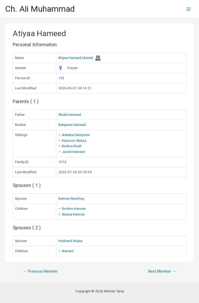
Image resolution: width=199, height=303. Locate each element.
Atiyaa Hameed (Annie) (75, 58)
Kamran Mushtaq (71, 198)
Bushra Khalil (69, 146)
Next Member (162, 271)
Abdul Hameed (69, 114)
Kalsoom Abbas (72, 140)
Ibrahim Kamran (72, 208)
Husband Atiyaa (70, 241)
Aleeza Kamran (71, 214)
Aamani (65, 251)
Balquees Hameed (72, 125)
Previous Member (40, 271)
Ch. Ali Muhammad (40, 9)
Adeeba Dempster (74, 135)
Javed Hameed (71, 152)
